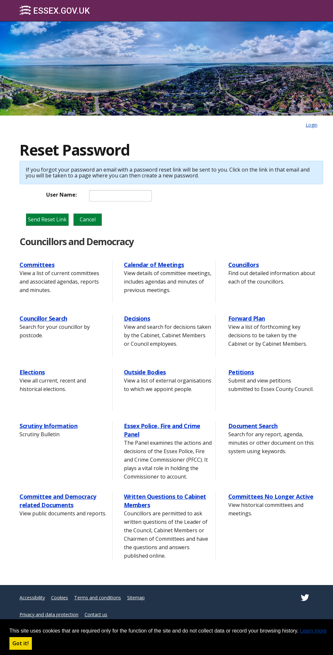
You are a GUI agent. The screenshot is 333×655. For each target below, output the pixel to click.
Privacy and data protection (49, 614)
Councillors (243, 265)
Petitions (241, 372)
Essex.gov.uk (55, 11)
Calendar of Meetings (154, 265)
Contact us (96, 614)
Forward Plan (246, 318)
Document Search (253, 426)
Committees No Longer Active (270, 496)
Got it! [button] (20, 643)
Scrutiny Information (48, 426)
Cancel (88, 219)
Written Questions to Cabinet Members (165, 501)
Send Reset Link (47, 219)
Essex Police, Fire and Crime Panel (162, 430)
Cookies (59, 597)
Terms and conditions (97, 597)
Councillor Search (43, 318)
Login (311, 125)
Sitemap (136, 597)
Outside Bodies (145, 372)
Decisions (137, 318)
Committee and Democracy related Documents (58, 501)
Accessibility (32, 597)
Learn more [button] (313, 631)
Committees (37, 265)
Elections (32, 372)
